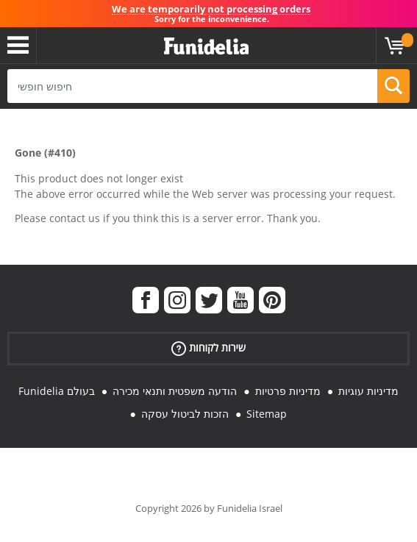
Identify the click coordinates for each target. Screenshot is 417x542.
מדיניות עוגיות (368, 391)
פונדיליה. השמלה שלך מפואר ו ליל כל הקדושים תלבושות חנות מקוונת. (206, 47)
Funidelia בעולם (56, 391)
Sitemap (266, 414)
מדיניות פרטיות (288, 391)
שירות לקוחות (208, 348)
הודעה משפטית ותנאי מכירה (175, 391)
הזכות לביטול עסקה (185, 414)
